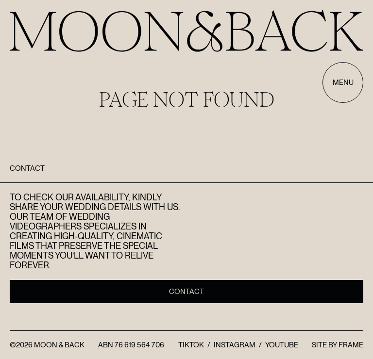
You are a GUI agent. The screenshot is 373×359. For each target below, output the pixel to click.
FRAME (351, 345)
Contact (186, 291)
